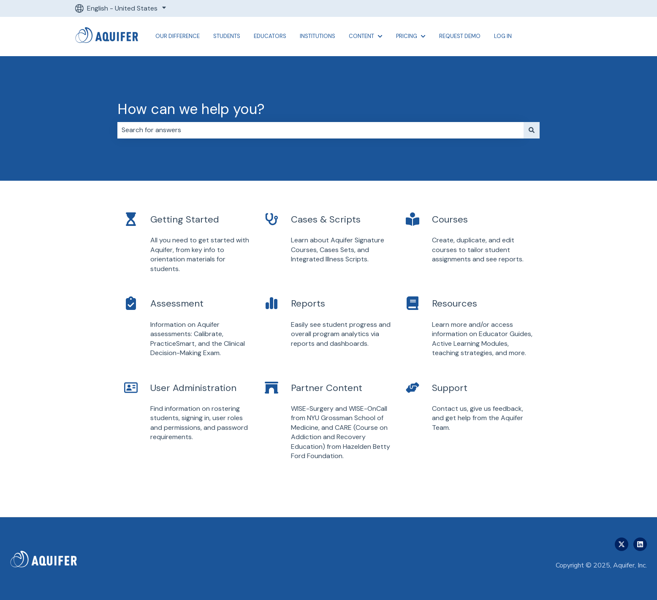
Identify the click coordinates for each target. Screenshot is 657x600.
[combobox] (320, 130)
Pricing (406, 36)
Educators (270, 36)
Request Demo (460, 36)
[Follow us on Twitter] (621, 544)
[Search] (532, 130)
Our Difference (177, 36)
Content (361, 36)
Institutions (317, 36)
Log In (503, 36)
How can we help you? (191, 109)
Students (226, 36)
